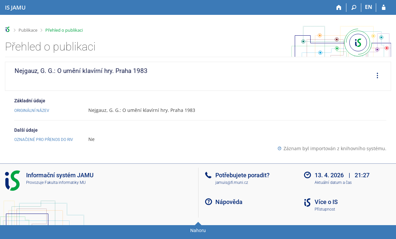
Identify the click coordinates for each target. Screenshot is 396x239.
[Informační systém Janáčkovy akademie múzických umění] (15, 7)
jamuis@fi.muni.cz (231, 182)
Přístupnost (325, 209)
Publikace (28, 30)
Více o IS (326, 201)
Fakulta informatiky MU (65, 182)
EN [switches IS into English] (368, 7)
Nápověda (228, 201)
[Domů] (338, 7)
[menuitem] (375, 76)
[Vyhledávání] (353, 7)
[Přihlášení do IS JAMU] (383, 7)
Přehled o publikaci (64, 30)
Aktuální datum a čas (333, 182)
